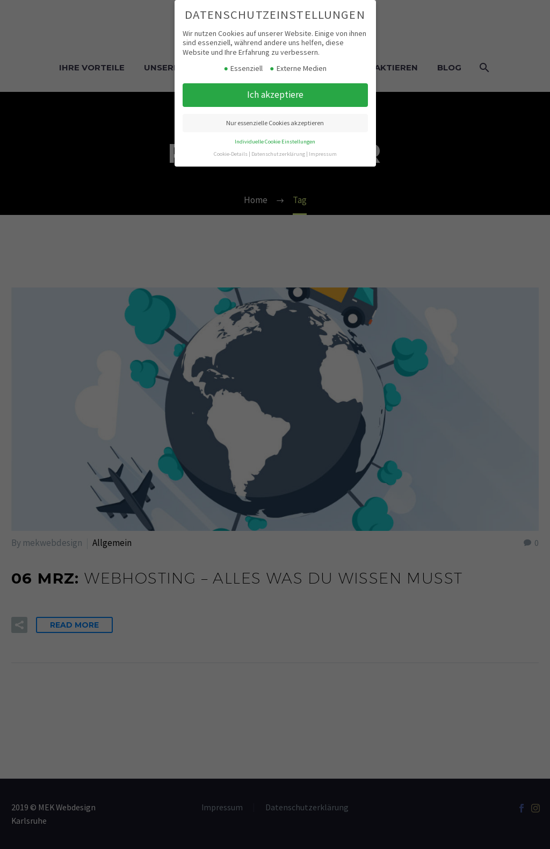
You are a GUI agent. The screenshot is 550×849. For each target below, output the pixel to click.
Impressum (323, 153)
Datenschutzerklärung (278, 153)
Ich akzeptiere (275, 94)
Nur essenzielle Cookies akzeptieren (275, 123)
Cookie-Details (231, 153)
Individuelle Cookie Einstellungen (275, 141)
